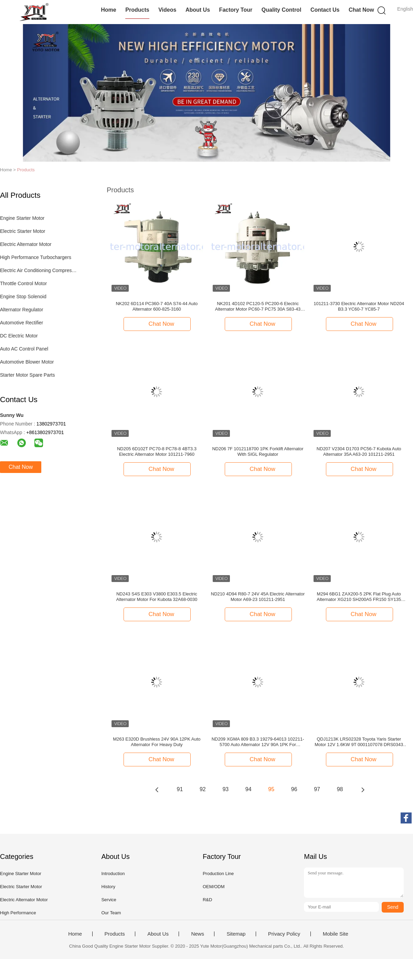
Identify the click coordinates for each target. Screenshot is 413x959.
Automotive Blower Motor (27, 362)
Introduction (113, 873)
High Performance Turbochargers (35, 257)
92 (203, 789)
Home (108, 10)
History (108, 886)
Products (137, 10)
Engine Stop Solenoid (23, 296)
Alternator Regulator (21, 309)
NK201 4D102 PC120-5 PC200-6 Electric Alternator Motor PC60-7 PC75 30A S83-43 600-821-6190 (258, 306)
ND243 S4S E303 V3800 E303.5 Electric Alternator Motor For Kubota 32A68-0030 (157, 596)
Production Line (218, 873)
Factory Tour (236, 10)
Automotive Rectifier (21, 322)
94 (248, 789)
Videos (167, 10)
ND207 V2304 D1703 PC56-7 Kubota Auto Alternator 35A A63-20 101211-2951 (359, 451)
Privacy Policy (284, 933)
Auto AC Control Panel (24, 349)
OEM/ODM (214, 886)
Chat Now (361, 10)
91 (180, 789)
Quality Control (281, 10)
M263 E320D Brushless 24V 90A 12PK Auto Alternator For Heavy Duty (156, 741)
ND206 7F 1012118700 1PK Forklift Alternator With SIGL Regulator (257, 451)
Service (108, 899)
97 (317, 789)
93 (225, 789)
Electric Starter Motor (22, 231)
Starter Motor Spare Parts (27, 375)
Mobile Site (335, 933)
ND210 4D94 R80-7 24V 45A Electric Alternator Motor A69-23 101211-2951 (258, 596)
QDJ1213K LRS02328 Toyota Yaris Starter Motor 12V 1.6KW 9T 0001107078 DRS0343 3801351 (359, 741)
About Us (198, 10)
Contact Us (324, 10)
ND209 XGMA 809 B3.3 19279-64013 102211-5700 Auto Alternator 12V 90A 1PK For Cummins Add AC (258, 741)
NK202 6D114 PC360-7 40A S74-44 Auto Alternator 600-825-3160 (157, 306)
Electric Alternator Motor (25, 244)
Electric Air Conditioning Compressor (39, 270)
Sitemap (235, 933)
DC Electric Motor (19, 335)
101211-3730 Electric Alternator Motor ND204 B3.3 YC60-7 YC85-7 (359, 306)
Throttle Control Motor (23, 283)
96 (294, 789)
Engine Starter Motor (22, 218)
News (197, 933)
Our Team (111, 912)
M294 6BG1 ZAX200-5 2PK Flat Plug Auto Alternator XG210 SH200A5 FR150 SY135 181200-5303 (359, 596)
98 (340, 789)
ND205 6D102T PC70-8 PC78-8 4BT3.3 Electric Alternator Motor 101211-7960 (157, 451)
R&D (207, 899)
